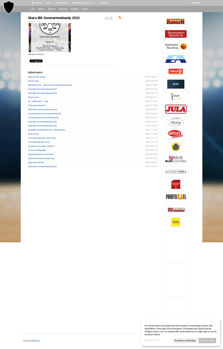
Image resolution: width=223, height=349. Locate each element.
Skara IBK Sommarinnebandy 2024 (54, 18)
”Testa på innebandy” (37, 105)
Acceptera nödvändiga (185, 340)
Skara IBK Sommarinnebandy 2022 (42, 166)
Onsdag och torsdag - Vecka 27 (41, 146)
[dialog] (181, 333)
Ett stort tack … (34, 81)
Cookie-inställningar (31, 341)
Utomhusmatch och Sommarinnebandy (44, 113)
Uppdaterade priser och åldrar (40, 154)
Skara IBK (37, 3)
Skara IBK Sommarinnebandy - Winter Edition (46, 130)
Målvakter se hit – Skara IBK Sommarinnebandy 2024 (50, 85)
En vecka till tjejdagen (37, 150)
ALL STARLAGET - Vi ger (38, 101)
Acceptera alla (207, 340)
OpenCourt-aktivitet (36, 162)
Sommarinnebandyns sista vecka (42, 138)
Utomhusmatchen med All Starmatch (43, 118)
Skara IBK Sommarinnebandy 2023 (42, 109)
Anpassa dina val (152, 340)
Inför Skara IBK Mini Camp (39, 142)
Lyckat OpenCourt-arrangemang (41, 158)
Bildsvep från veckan (36, 77)
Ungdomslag (61, 3)
